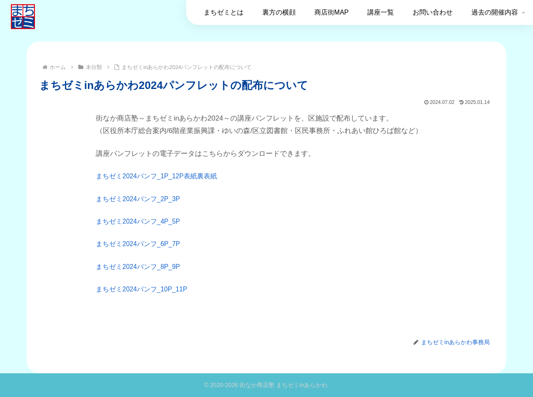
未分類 (52, 324)
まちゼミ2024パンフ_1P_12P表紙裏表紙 (161, 176)
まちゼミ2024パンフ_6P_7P (141, 244)
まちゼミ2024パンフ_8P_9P (141, 267)
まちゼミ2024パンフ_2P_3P (141, 199)
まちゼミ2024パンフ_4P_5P (141, 221)
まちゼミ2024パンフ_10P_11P (145, 289)
